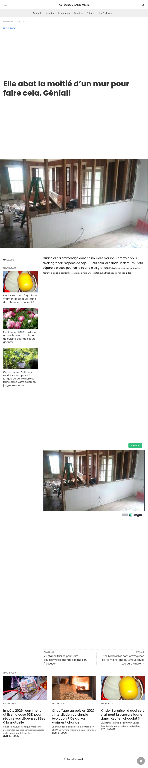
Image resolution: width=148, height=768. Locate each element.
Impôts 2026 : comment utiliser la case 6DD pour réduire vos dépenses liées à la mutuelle (24, 716)
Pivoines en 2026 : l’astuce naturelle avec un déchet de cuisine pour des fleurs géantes (19, 337)
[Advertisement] (74, 53)
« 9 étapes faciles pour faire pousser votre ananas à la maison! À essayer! (65, 659)
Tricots (91, 13)
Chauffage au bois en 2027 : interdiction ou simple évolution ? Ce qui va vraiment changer (73, 716)
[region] (74, 124)
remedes (50, 13)
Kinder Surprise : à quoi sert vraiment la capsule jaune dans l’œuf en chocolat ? (20, 299)
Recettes (78, 13)
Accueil (37, 13)
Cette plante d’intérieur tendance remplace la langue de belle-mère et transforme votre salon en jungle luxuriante (19, 378)
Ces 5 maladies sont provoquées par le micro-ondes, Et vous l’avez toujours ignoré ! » (123, 659)
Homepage (8, 21)
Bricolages (64, 13)
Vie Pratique (105, 13)
